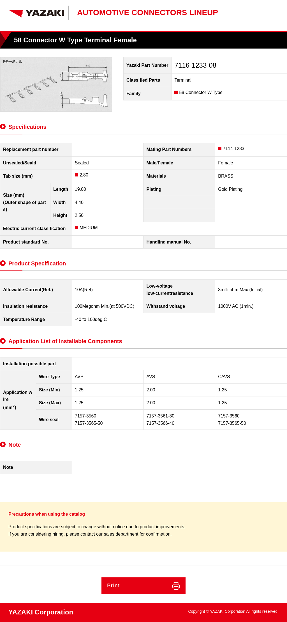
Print (113, 585)
